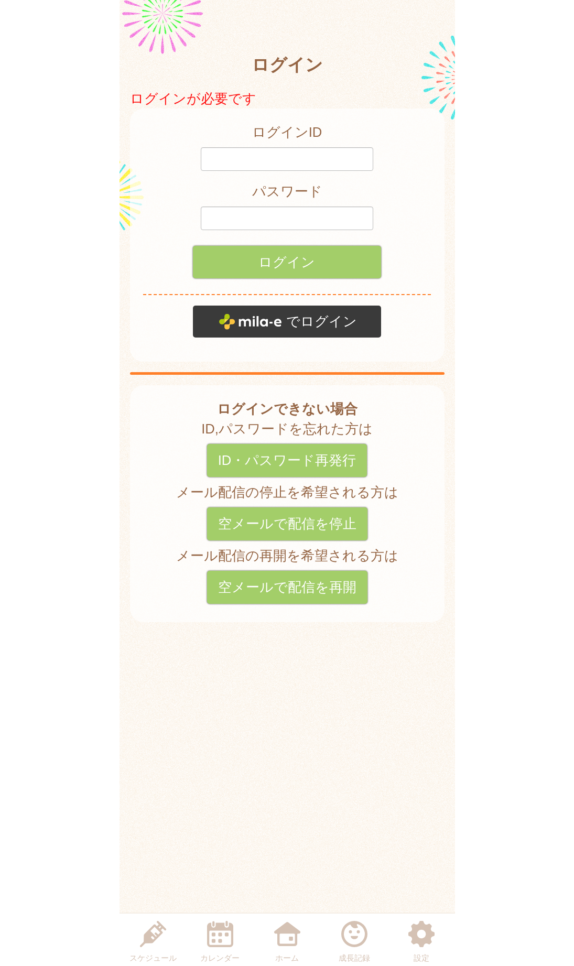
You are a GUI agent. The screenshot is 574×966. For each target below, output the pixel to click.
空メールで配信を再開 (287, 587)
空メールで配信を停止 (287, 523)
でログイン (321, 321)
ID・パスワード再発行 (287, 460)
